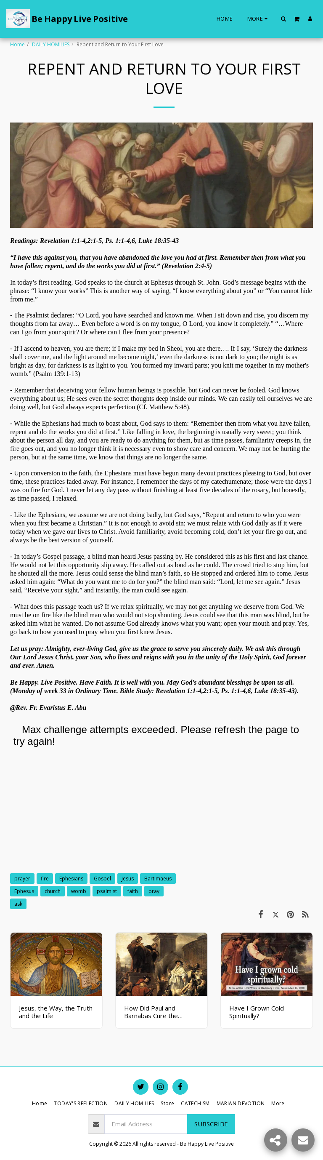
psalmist (107, 891)
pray (153, 891)
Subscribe (211, 1124)
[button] (284, 18)
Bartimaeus (158, 878)
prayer (22, 878)
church (53, 891)
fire (45, 878)
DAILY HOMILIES (50, 44)
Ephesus (24, 891)
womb (78, 891)
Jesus (128, 878)
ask (18, 903)
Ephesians (71, 878)
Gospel (102, 878)
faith (132, 891)
